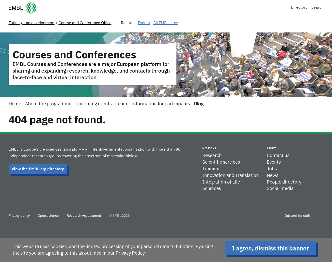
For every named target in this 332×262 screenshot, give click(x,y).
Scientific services (221, 162)
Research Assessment (84, 215)
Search (317, 8)
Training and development (32, 23)
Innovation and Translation (230, 175)
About (271, 148)
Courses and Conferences (74, 54)
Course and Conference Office (85, 23)
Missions (209, 148)
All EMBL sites (165, 23)
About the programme (48, 104)
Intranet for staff (297, 215)
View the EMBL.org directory (38, 168)
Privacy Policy (130, 253)
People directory (284, 182)
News (272, 175)
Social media (280, 188)
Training (210, 169)
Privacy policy (19, 215)
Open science (48, 215)
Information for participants (160, 104)
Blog (198, 104)
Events (144, 23)
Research (212, 155)
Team (121, 104)
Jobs (272, 169)
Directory (299, 8)
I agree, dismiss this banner (270, 248)
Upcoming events (93, 104)
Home (15, 104)
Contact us (278, 155)
